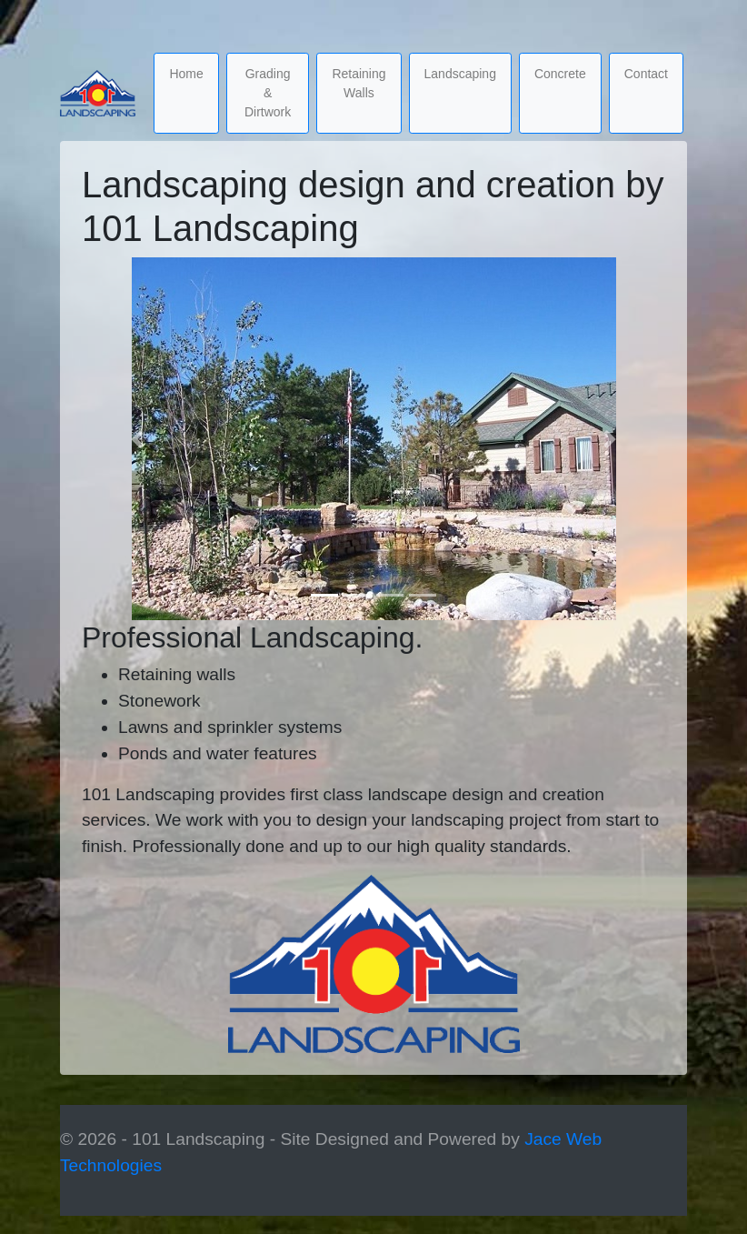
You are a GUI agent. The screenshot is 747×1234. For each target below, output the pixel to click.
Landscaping (460, 73)
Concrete (560, 73)
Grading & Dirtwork (267, 92)
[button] (137, 438)
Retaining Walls (358, 83)
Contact (646, 73)
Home (186, 73)
